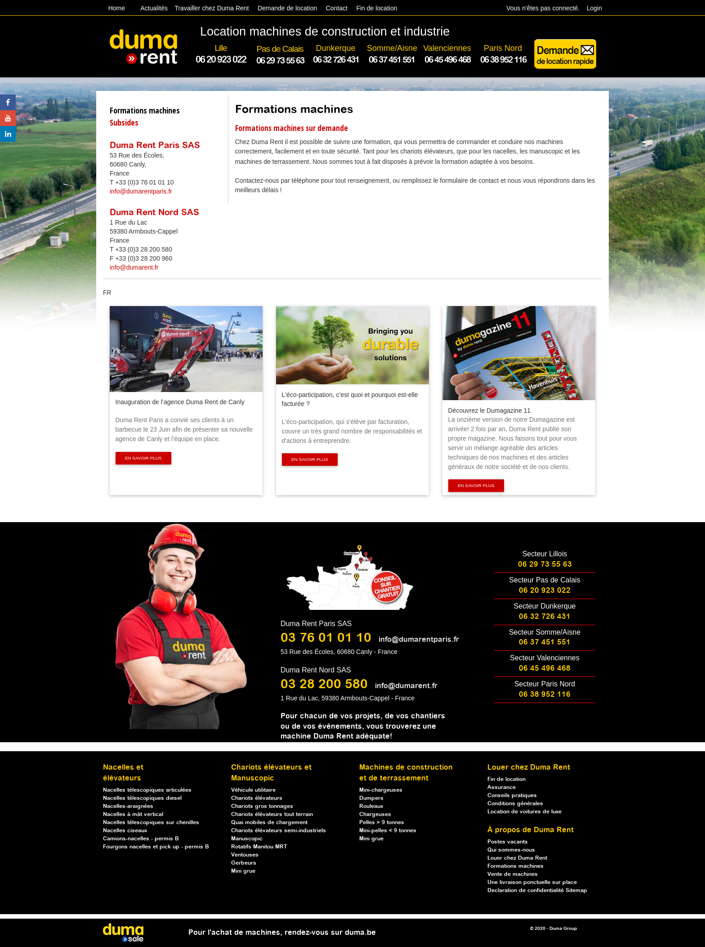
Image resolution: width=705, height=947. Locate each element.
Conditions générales (515, 804)
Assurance (501, 787)
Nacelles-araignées (128, 806)
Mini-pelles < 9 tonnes (387, 831)
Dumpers (371, 798)
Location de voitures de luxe (524, 812)
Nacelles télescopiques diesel (142, 798)
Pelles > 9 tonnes (381, 822)
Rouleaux (371, 806)
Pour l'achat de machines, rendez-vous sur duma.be (282, 933)
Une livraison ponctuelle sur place (532, 882)
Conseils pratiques (512, 795)
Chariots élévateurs (256, 798)
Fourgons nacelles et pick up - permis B (156, 847)
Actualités (154, 8)
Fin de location (376, 8)
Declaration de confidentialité (526, 890)
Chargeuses (375, 814)
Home (116, 8)
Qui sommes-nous (511, 850)
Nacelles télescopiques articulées (147, 790)
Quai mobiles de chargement (269, 822)
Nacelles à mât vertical (133, 814)
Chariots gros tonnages (262, 806)
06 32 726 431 (545, 617)
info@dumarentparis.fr (141, 191)
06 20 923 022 (545, 591)
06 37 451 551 (545, 642)
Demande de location (287, 8)
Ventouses (245, 855)
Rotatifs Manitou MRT (259, 847)
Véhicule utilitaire (253, 790)
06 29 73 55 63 (545, 564)
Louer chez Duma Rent (517, 858)
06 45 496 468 (545, 668)
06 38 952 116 (545, 695)
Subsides (124, 122)
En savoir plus (143, 457)
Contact (336, 8)
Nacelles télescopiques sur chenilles (151, 822)
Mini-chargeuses (380, 790)
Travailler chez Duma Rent (210, 8)
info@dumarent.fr (134, 267)
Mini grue (243, 871)
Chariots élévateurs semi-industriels (278, 831)
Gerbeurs (243, 863)
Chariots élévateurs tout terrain (272, 814)
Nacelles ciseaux (125, 831)
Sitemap (576, 890)
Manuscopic (247, 839)
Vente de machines (512, 874)
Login (594, 8)
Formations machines (145, 110)
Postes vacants (507, 842)
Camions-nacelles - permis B (141, 839)
